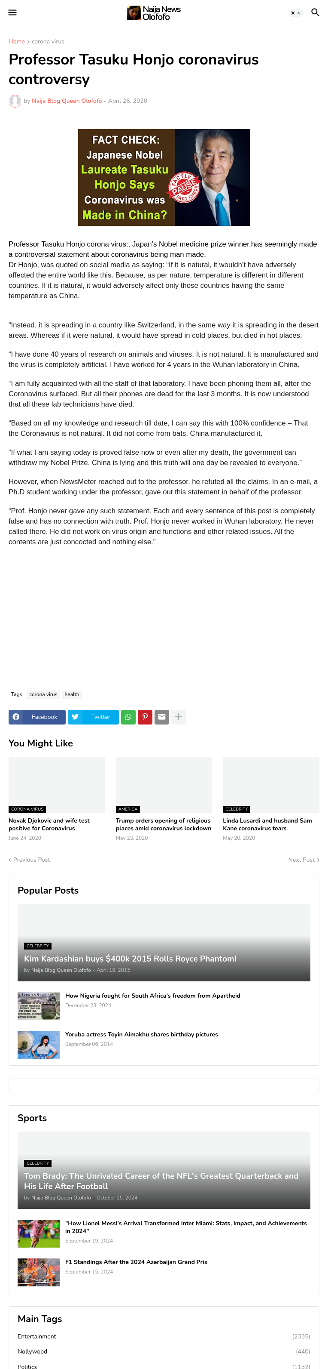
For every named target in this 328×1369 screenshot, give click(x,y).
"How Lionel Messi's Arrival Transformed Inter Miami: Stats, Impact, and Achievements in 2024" (186, 1227)
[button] (12, 13)
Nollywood (164, 1351)
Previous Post (31, 860)
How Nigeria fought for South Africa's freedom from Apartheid (152, 996)
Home (17, 42)
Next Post (301, 860)
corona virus (48, 42)
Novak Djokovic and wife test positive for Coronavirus (49, 824)
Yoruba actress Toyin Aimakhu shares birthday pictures (141, 1035)
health (72, 694)
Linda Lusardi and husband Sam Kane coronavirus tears (267, 824)
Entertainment (164, 1336)
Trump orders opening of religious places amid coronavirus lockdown (164, 824)
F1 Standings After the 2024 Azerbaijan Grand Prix (136, 1262)
